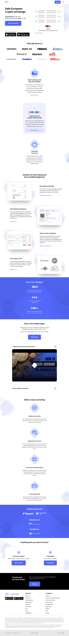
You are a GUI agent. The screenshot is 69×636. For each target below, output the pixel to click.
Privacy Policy (49, 602)
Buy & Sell (27, 598)
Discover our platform (46, 246)
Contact (48, 613)
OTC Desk (27, 604)
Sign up (57, 2)
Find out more (34, 95)
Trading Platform (29, 600)
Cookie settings (34, 633)
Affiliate (47, 608)
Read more (13, 269)
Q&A (47, 611)
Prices (26, 611)
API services (28, 606)
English (60, 633)
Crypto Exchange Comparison (53, 598)
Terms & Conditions (50, 600)
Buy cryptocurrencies (46, 195)
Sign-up (27, 595)
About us (48, 595)
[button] (34, 364)
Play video (34, 337)
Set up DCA (13, 221)
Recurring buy (28, 602)
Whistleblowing (49, 604)
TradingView (28, 613)
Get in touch (19, 563)
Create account (13, 23)
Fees (26, 608)
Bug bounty (48, 606)
